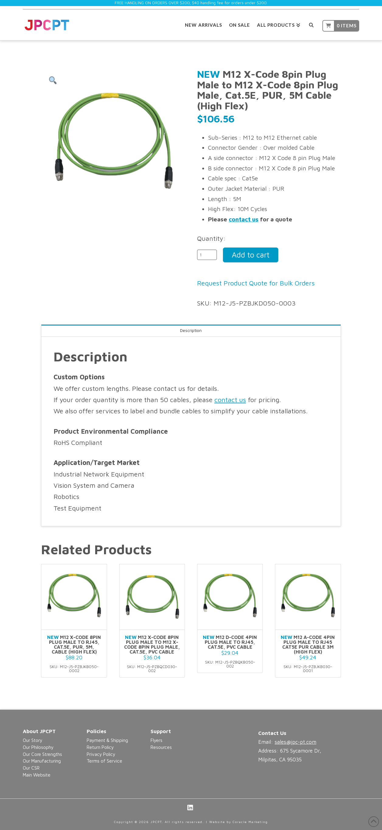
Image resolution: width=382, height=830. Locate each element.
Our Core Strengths (42, 754)
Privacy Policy (101, 754)
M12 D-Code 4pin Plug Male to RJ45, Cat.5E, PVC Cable (230, 642)
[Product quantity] (207, 255)
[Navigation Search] (311, 24)
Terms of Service (104, 760)
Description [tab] (191, 330)
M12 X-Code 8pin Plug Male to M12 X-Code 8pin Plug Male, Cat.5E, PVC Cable (152, 644)
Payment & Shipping (107, 740)
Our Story (32, 740)
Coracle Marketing (250, 822)
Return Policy (100, 747)
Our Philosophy (38, 747)
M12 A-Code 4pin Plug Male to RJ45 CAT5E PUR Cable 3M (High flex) (308, 644)
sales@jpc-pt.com (295, 742)
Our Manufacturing (42, 760)
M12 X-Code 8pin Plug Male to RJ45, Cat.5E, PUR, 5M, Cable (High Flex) (74, 644)
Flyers (156, 740)
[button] (52, 80)
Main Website (36, 774)
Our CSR (31, 767)
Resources (161, 747)
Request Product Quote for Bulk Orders (256, 283)
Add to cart (250, 254)
